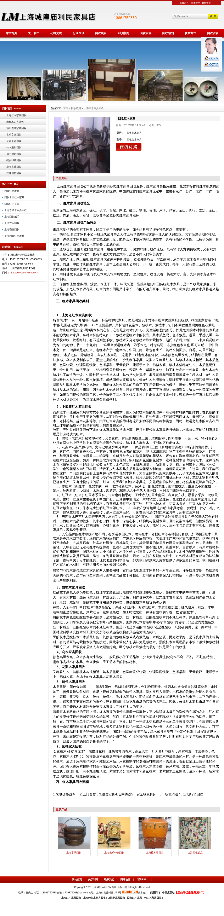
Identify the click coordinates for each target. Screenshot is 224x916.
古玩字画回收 (13, 134)
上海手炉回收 (73, 852)
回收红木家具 (11, 191)
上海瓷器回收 (11, 229)
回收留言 (213, 33)
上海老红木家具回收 (15, 210)
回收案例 (123, 33)
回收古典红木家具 (14, 197)
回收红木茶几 (11, 203)
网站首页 (11, 33)
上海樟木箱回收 (154, 852)
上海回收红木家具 (14, 235)
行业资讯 (78, 33)
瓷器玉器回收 (13, 141)
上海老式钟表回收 (114, 852)
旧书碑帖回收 (13, 153)
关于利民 (33, 33)
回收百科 (145, 33)
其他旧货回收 (13, 173)
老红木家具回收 (15, 121)
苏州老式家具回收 (16, 128)
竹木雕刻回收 (13, 147)
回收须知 (168, 33)
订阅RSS (141, 879)
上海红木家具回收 (16, 115)
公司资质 (56, 33)
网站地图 (125, 879)
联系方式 (190, 33)
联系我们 (109, 879)
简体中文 (195, 3)
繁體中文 (206, 3)
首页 (65, 108)
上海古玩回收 (11, 223)
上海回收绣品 (195, 852)
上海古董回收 (13, 166)
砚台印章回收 (13, 160)
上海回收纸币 (11, 216)
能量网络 (155, 892)
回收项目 (101, 33)
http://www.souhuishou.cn (24, 272)
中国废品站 (168, 892)
